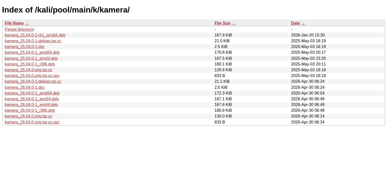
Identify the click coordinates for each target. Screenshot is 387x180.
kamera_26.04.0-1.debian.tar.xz (33, 81)
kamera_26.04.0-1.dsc (25, 87)
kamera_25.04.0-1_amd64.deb (32, 52)
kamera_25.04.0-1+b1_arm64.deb (35, 35)
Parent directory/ (19, 29)
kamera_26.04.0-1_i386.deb (30, 110)
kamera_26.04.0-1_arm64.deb (32, 99)
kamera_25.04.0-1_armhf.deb (31, 58)
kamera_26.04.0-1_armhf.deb (31, 104)
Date (295, 23)
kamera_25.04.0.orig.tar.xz (28, 70)
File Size (223, 23)
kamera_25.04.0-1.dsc (25, 46)
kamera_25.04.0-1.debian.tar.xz (33, 41)
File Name (14, 23)
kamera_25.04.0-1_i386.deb (30, 64)
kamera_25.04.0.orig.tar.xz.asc (32, 76)
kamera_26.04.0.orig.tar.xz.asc (32, 122)
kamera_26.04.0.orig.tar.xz (28, 116)
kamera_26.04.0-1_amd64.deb (32, 93)
